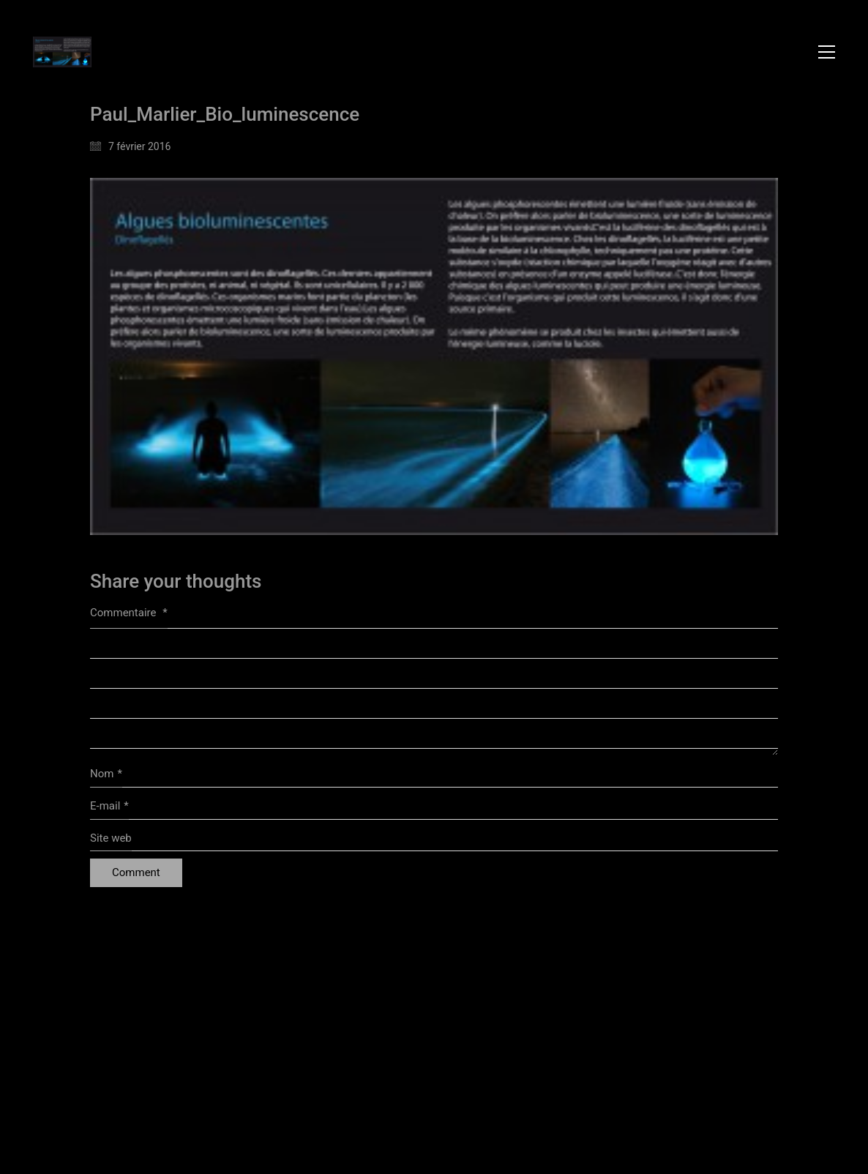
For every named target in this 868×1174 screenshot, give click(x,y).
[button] (826, 52)
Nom (106, 774)
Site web (111, 838)
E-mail (109, 806)
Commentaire (129, 612)
